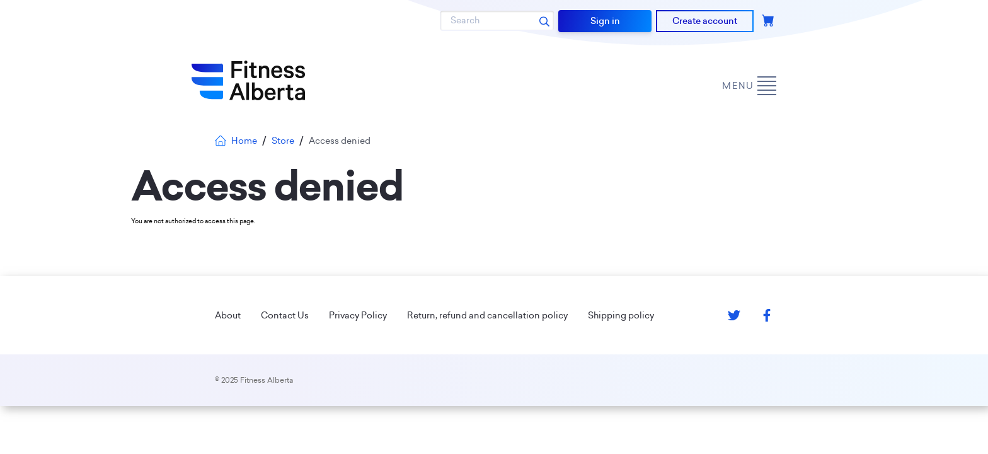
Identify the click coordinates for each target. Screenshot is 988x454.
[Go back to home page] (248, 80)
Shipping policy (621, 315)
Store (283, 140)
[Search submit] (544, 20)
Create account (704, 21)
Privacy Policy (358, 315)
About (228, 315)
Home (236, 140)
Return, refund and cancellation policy (487, 315)
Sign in (605, 21)
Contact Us (285, 315)
